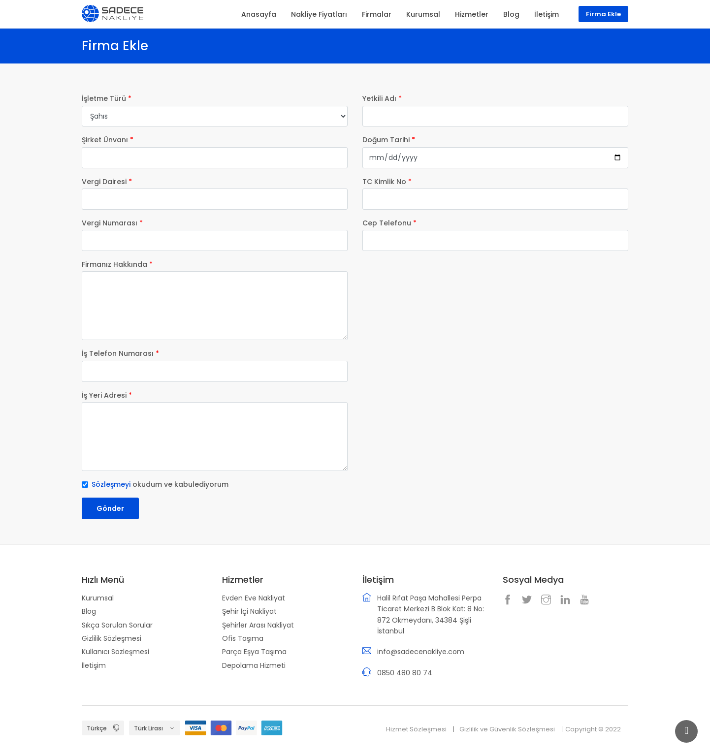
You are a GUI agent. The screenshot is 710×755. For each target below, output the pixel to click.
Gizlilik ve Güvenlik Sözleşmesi (507, 729)
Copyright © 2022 (593, 729)
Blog (89, 611)
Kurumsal (98, 598)
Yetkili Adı (382, 98)
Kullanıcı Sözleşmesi (115, 652)
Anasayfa (258, 14)
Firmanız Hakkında (117, 264)
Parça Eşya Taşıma (254, 652)
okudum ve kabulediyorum (160, 484)
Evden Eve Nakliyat (253, 598)
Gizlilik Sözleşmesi (111, 638)
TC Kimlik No (387, 182)
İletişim (94, 665)
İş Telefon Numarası (120, 353)
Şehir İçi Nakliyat (249, 611)
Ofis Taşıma (242, 638)
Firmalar (376, 14)
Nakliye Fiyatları (319, 14)
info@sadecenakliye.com (420, 652)
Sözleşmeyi (111, 484)
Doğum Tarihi (388, 140)
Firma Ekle (603, 14)
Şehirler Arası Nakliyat (258, 625)
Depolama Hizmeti (254, 665)
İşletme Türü (106, 98)
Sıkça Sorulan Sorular (117, 625)
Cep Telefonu (389, 223)
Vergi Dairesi (107, 182)
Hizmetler (471, 14)
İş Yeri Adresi (107, 395)
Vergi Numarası (112, 223)
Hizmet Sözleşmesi (416, 729)
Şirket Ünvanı (107, 140)
